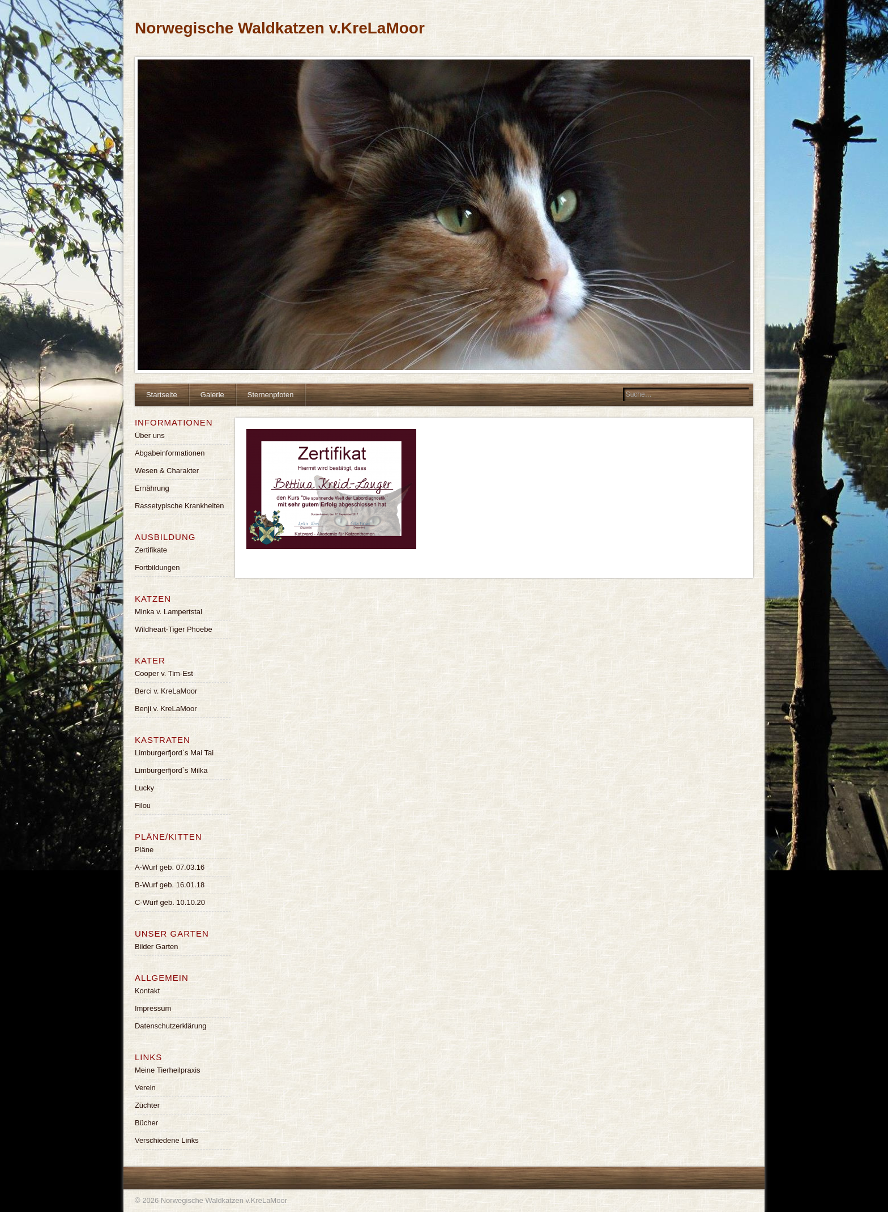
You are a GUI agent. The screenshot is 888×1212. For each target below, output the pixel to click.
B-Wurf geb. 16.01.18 (169, 885)
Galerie (212, 394)
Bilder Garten (156, 946)
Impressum (153, 1008)
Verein (145, 1087)
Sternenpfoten (270, 394)
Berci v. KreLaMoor (166, 691)
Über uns (150, 435)
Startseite (161, 394)
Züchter (147, 1105)
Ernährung (152, 488)
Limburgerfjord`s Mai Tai (174, 753)
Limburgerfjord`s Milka (171, 770)
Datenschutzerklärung (170, 1026)
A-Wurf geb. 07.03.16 (169, 867)
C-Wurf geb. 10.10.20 (170, 902)
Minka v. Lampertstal (168, 611)
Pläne (144, 849)
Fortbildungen (157, 567)
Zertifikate (151, 550)
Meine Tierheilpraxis (167, 1070)
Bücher (146, 1123)
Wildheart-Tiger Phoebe (173, 629)
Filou (143, 805)
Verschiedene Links (167, 1140)
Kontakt (147, 990)
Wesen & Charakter (167, 470)
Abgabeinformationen (170, 453)
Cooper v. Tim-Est (164, 673)
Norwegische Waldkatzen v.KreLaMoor (280, 28)
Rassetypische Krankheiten (179, 505)
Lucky (144, 788)
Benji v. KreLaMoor (166, 708)
